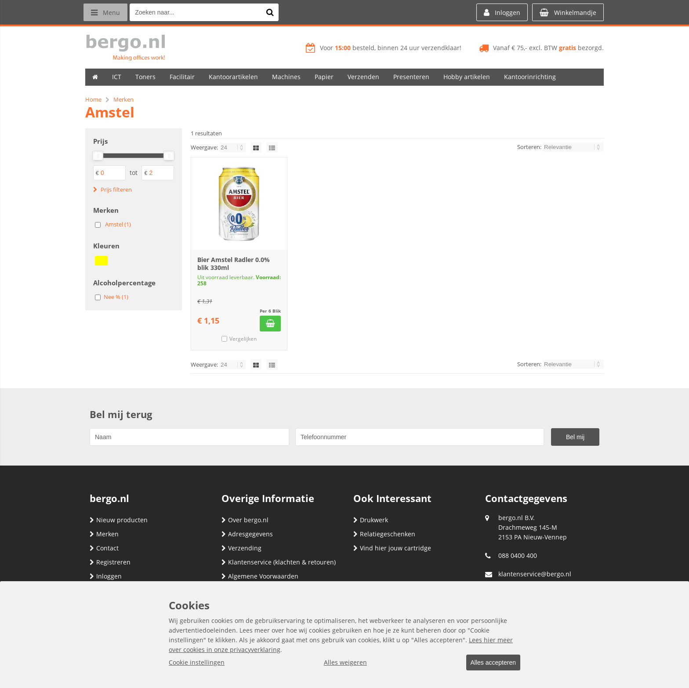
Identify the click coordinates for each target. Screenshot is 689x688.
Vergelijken (243, 338)
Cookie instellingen (197, 663)
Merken (104, 534)
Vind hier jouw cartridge (392, 548)
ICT (116, 77)
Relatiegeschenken (384, 534)
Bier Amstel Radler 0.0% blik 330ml (233, 263)
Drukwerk (370, 520)
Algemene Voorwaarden (259, 576)
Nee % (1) (116, 297)
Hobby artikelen (466, 77)
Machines (286, 77)
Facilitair (182, 77)
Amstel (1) (118, 224)
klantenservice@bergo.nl (534, 574)
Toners (145, 77)
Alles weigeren (342, 663)
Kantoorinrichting (530, 77)
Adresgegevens (247, 534)
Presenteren (411, 77)
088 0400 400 (517, 555)
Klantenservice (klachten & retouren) (278, 562)
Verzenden (363, 77)
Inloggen (106, 576)
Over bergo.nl (244, 520)
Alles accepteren (490, 662)
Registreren (110, 562)
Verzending (241, 548)
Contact (104, 548)
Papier (324, 77)
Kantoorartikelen (233, 77)
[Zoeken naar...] (274, 12)
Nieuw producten (119, 520)
